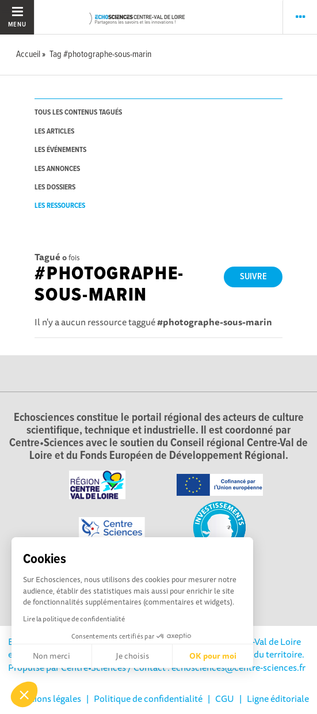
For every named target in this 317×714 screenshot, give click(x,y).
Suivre (253, 277)
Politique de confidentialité (148, 698)
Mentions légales (47, 698)
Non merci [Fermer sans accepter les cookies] (51, 656)
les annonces (57, 169)
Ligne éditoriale (278, 698)
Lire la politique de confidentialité (74, 618)
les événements (60, 150)
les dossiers (55, 187)
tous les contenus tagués (78, 112)
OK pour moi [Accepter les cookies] (212, 656)
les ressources (60, 206)
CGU (224, 698)
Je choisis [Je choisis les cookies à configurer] (132, 656)
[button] (24, 694)
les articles (54, 131)
